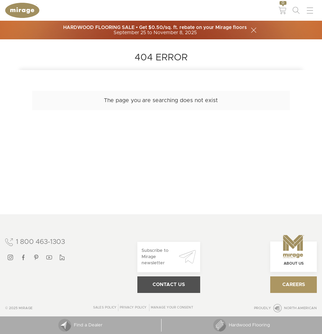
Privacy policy (133, 307)
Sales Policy (104, 307)
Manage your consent (172, 307)
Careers (293, 284)
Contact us (169, 284)
